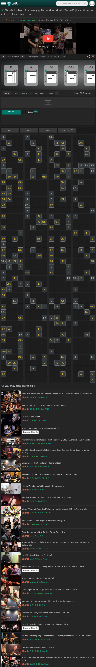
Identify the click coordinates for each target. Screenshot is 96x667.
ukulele (24, 93)
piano (16, 93)
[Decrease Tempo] (3, 56)
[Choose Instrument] (56, 93)
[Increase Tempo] (22, 56)
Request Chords (30, 432)
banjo (42, 93)
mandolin (33, 93)
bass (51, 93)
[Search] (85, 3)
